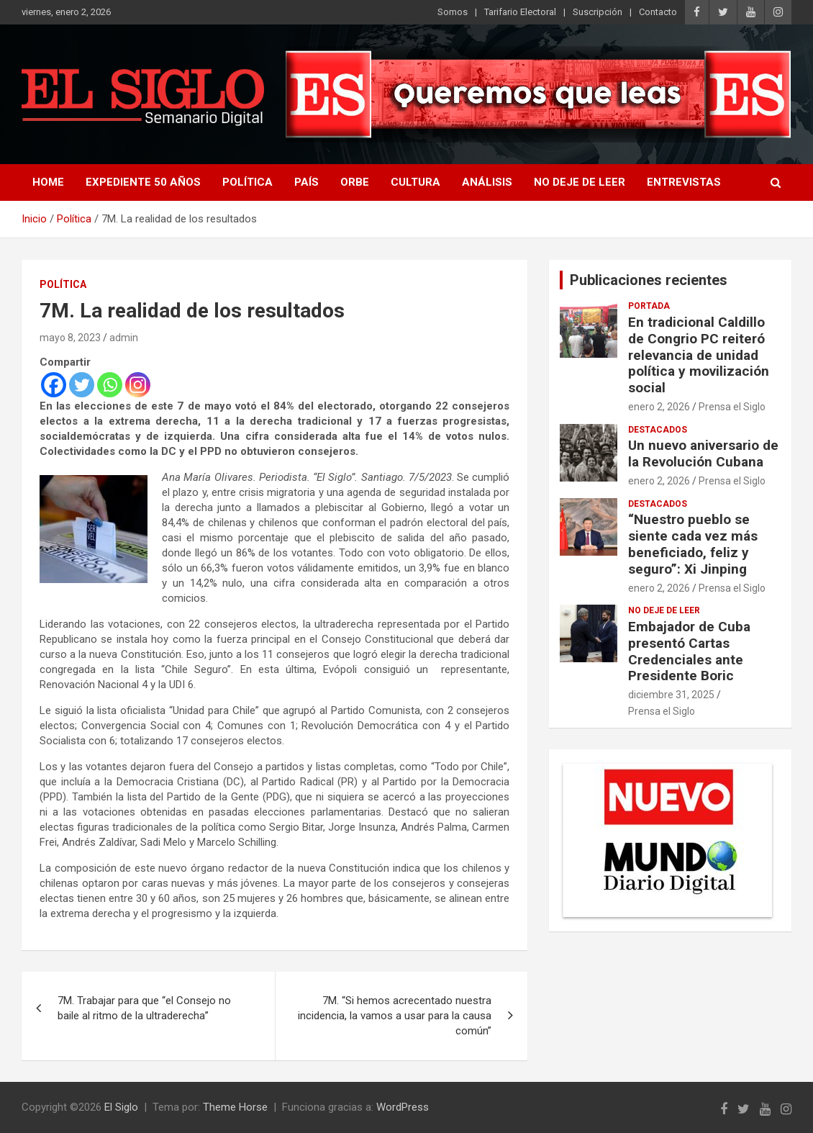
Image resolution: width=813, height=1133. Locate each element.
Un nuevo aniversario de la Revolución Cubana (703, 453)
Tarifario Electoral (520, 11)
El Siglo (121, 1107)
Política (247, 182)
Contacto (658, 11)
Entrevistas (684, 182)
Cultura (415, 182)
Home (48, 182)
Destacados (657, 430)
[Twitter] (81, 384)
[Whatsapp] (109, 384)
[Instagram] (137, 384)
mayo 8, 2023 (70, 337)
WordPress (402, 1107)
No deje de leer (579, 182)
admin (123, 337)
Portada (649, 306)
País (306, 182)
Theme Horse (235, 1107)
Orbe (354, 182)
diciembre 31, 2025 (671, 694)
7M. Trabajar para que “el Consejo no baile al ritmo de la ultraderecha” (144, 1008)
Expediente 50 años (143, 182)
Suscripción (597, 11)
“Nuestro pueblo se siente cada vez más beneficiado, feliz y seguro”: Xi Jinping (693, 544)
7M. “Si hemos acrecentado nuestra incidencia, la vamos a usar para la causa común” (394, 1015)
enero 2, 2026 (659, 406)
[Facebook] (53, 384)
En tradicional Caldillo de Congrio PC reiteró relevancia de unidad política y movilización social (698, 355)
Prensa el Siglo (732, 406)
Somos (452, 11)
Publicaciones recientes (648, 280)
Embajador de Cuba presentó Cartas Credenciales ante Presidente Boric (689, 651)
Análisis (487, 182)
